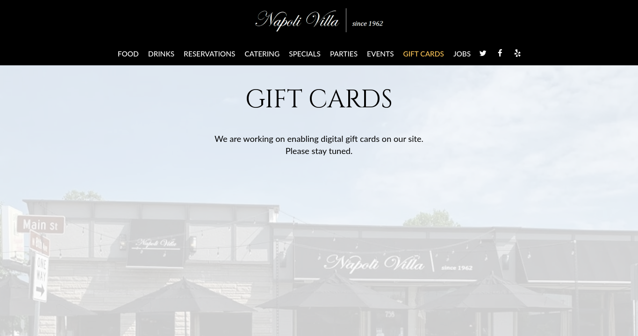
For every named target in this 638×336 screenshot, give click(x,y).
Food (128, 53)
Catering (262, 53)
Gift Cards (423, 53)
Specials (305, 53)
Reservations (209, 53)
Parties (344, 53)
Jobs (462, 53)
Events (380, 53)
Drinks (161, 53)
